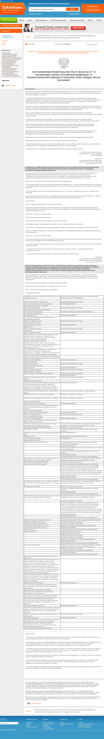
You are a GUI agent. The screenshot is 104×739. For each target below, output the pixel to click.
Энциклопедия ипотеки (9, 20)
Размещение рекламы (84, 725)
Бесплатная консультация (58, 20)
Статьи (62, 725)
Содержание (5, 50)
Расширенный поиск (74, 14)
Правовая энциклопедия (77, 20)
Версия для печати (10, 85)
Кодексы (21, 20)
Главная (28, 37)
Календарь (46, 725)
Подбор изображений (48, 728)
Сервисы (45, 719)
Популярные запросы (35, 14)
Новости (90, 20)
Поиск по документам (32, 727)
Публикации (63, 719)
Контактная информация (84, 727)
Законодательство (31, 719)
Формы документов (41, 20)
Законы (29, 20)
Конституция (5, 40)
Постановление (6, 53)
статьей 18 (40, 173)
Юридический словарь (49, 723)
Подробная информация (92, 44)
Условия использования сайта (86, 723)
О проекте (99, 20)
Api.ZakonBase (47, 727)
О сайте (80, 719)
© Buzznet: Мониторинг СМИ (7, 729)
